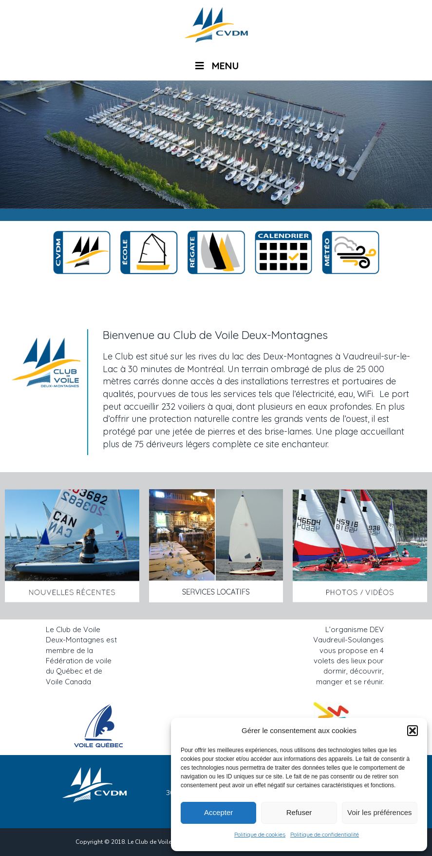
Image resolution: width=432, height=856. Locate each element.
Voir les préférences (379, 812)
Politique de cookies (259, 834)
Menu (216, 66)
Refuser (299, 812)
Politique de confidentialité (324, 834)
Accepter (218, 812)
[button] (412, 731)
